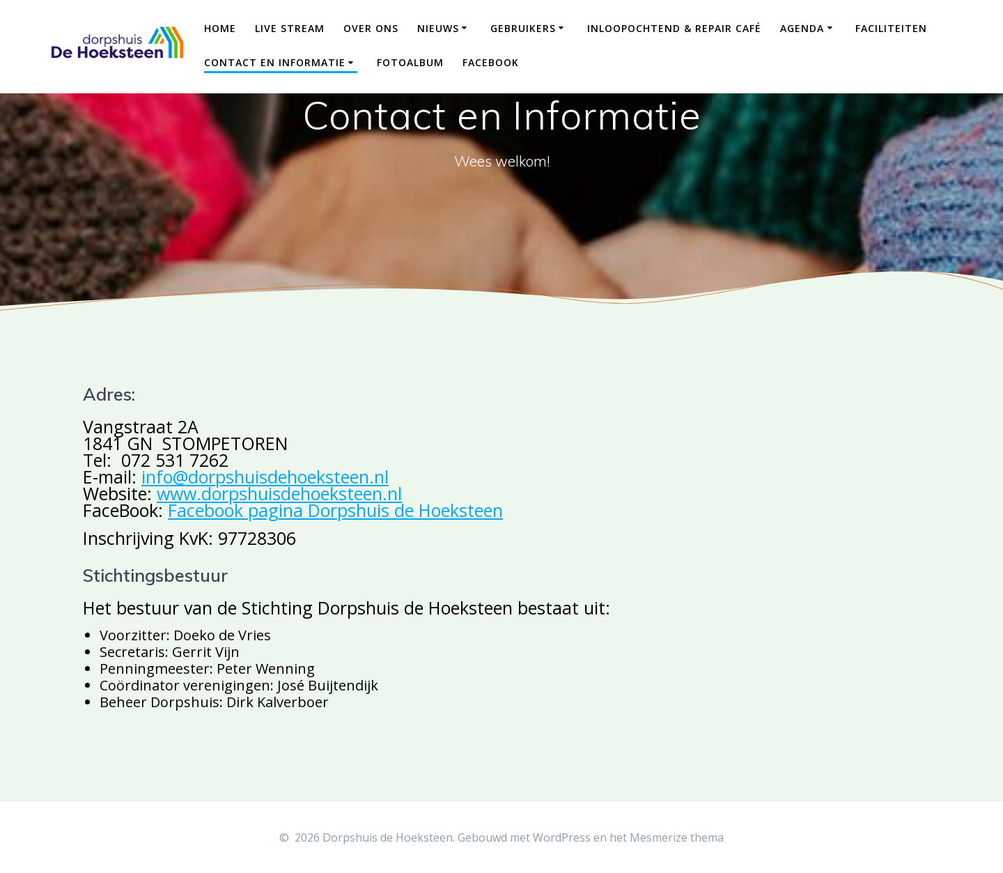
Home (220, 28)
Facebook (490, 62)
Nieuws (438, 28)
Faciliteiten (891, 28)
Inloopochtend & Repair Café (674, 28)
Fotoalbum (410, 62)
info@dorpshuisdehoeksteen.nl (265, 476)
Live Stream (290, 28)
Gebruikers (523, 28)
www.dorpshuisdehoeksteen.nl (279, 493)
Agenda (802, 28)
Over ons (370, 28)
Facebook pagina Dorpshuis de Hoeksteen (335, 510)
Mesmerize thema (677, 837)
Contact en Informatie (274, 62)
